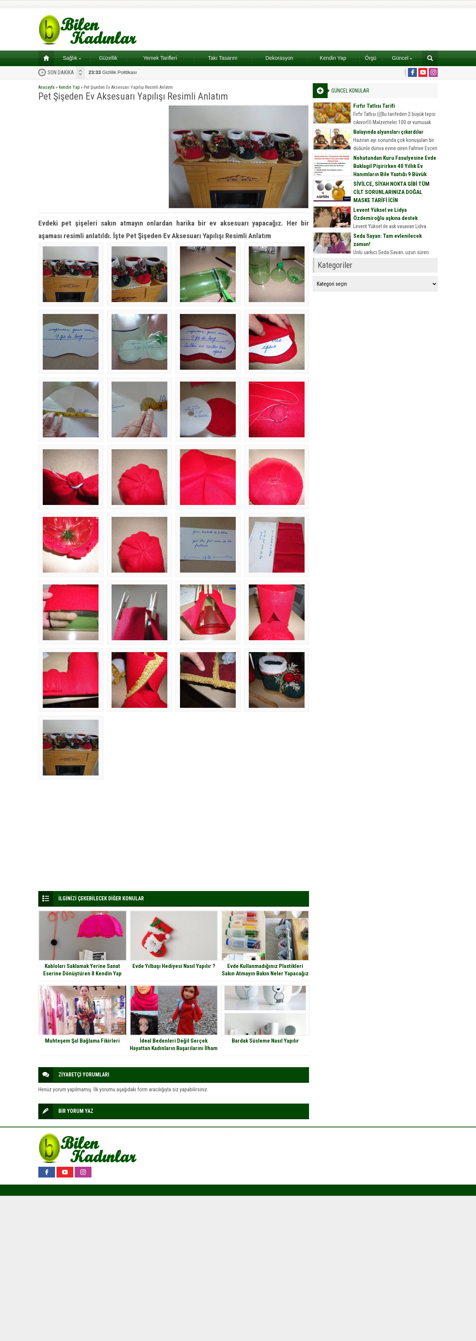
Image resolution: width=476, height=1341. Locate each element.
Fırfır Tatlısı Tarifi (374, 106)
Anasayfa (46, 87)
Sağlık (72, 58)
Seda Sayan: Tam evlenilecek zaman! (387, 240)
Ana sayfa (43, 58)
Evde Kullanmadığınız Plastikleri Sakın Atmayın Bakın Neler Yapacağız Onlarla (265, 973)
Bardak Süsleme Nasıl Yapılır (265, 1040)
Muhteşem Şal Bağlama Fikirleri (82, 1040)
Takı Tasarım (222, 58)
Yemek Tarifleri (160, 58)
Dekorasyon (279, 58)
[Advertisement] (100, 157)
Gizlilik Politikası (113, 72)
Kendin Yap (333, 58)
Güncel (402, 58)
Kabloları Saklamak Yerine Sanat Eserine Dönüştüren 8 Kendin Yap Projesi (82, 973)
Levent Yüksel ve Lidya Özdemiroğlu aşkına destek (385, 214)
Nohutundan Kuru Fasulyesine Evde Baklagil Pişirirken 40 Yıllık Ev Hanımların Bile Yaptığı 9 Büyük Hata (394, 170)
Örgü (370, 58)
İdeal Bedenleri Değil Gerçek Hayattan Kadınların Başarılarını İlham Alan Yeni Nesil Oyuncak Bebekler (174, 1048)
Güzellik (108, 58)
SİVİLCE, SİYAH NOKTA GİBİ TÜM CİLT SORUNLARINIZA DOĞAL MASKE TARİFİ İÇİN (391, 192)
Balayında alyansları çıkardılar (388, 132)
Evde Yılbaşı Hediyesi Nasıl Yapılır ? (173, 966)
